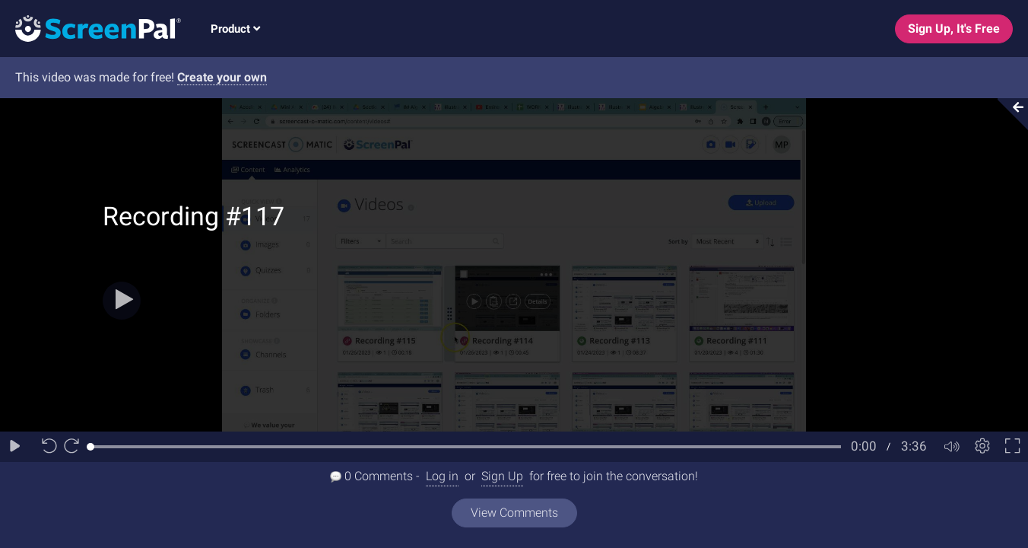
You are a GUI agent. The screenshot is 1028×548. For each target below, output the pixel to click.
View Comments (514, 512)
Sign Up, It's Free (954, 28)
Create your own (222, 77)
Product (235, 29)
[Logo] (90, 28)
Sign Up (502, 476)
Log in (442, 476)
